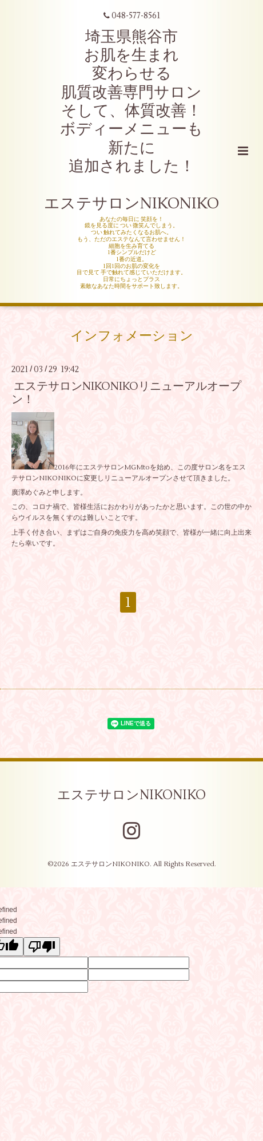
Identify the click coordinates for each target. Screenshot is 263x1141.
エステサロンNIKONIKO (131, 795)
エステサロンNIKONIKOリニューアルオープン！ (126, 392)
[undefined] (41, 946)
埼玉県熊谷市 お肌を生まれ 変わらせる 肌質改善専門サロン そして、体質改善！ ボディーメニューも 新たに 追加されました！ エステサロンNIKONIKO (131, 120)
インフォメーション (131, 335)
